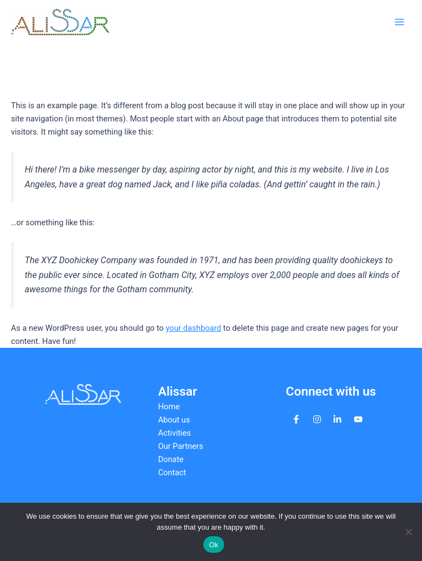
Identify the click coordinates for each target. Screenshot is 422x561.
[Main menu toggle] (399, 22)
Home (169, 407)
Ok (213, 545)
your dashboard (193, 328)
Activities (174, 433)
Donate (171, 459)
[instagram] (317, 419)
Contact (172, 472)
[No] (408, 531)
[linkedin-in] (337, 419)
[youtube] (358, 419)
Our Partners (180, 446)
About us (174, 420)
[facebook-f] (296, 419)
